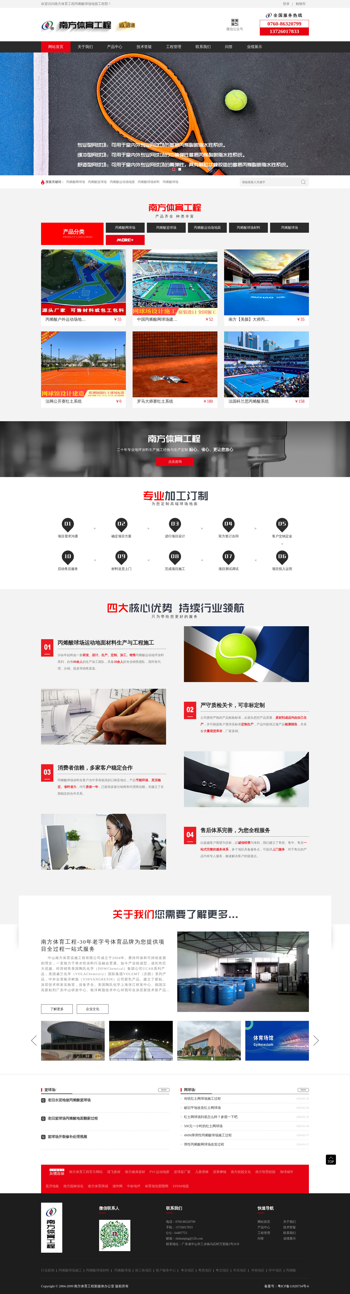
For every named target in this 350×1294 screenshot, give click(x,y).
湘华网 (117, 1186)
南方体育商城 (98, 1186)
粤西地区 (205, 1270)
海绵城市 (286, 1172)
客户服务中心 (167, 1270)
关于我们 (85, 47)
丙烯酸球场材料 (149, 182)
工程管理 (173, 47)
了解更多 (57, 1009)
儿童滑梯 (201, 1172)
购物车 (301, 4)
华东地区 (240, 1270)
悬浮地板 (52, 1186)
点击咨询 (175, 461)
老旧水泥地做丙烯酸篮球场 (69, 1100)
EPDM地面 (181, 1186)
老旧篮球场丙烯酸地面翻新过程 (73, 1118)
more (164, 1089)
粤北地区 (223, 1270)
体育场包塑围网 (156, 1186)
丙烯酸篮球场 (97, 182)
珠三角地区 (144, 1270)
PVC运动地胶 (159, 1172)
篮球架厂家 (182, 1172)
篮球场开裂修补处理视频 (67, 1137)
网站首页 (55, 47)
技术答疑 (144, 47)
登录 (286, 4)
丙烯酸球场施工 (71, 1270)
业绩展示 (254, 47)
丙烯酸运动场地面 (122, 182)
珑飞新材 (114, 1172)
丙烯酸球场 (170, 182)
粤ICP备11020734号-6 (293, 1286)
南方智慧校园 (265, 1172)
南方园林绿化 (73, 1186)
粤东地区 (188, 1270)
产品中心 (114, 47)
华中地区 (276, 1270)
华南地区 (258, 1270)
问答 (229, 47)
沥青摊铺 (219, 1172)
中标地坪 (133, 1186)
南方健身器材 (135, 1172)
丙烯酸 (291, 1270)
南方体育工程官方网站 (86, 1172)
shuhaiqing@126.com (189, 1238)
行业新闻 (48, 1270)
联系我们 (203, 47)
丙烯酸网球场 (75, 182)
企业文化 (92, 1009)
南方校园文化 (241, 1172)
